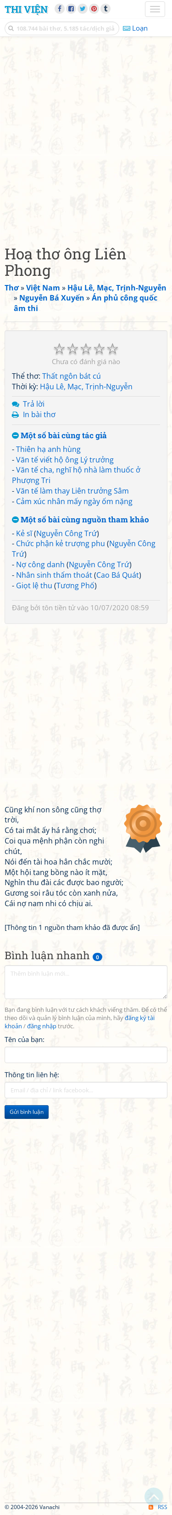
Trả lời (33, 404)
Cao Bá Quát (117, 575)
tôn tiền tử (58, 607)
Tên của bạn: (24, 1039)
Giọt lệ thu (34, 585)
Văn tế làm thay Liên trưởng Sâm (72, 491)
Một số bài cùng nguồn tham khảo (80, 520)
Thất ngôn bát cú (71, 376)
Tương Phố (75, 585)
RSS (158, 1507)
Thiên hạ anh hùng (48, 449)
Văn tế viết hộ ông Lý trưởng (65, 460)
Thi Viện (26, 9)
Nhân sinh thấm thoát (54, 575)
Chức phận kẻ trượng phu (60, 543)
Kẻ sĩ (24, 533)
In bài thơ (39, 414)
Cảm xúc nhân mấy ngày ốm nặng (74, 501)
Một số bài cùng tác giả (59, 435)
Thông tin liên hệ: (32, 1074)
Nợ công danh (40, 564)
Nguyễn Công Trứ (66, 533)
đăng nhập (41, 1026)
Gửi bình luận (27, 1112)
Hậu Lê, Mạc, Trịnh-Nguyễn (86, 386)
